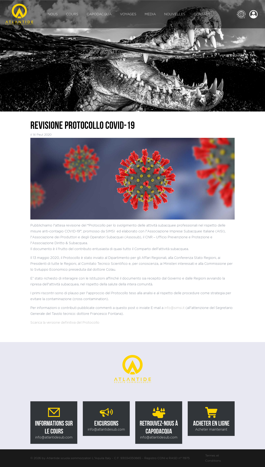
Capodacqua (99, 14)
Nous (53, 14)
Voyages (128, 14)
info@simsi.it (174, 307)
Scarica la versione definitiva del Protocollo (64, 322)
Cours (72, 14)
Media (150, 14)
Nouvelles (174, 14)
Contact (202, 14)
